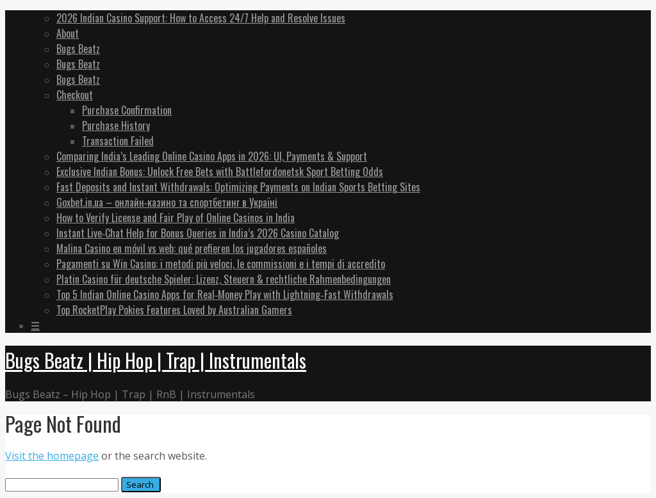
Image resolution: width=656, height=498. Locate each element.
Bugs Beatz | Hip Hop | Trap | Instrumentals (155, 360)
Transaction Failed (118, 141)
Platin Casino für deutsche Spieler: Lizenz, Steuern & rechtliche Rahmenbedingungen (223, 279)
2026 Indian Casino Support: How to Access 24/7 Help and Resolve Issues (200, 18)
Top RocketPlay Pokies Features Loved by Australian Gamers (174, 309)
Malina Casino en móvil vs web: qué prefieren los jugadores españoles (191, 248)
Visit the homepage (52, 456)
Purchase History (116, 125)
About (67, 33)
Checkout (74, 94)
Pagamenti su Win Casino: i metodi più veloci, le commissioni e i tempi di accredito (220, 263)
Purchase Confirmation (127, 110)
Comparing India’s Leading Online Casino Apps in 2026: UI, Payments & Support (211, 156)
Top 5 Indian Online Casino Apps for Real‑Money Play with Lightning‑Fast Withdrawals (224, 294)
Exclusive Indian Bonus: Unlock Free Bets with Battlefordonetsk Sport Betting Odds (219, 171)
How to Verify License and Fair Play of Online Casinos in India (175, 217)
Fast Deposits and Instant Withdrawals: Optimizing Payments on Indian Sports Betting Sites (238, 187)
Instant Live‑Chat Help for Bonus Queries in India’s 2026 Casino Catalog (197, 233)
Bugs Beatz (78, 48)
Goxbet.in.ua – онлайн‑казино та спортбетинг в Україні (166, 202)
